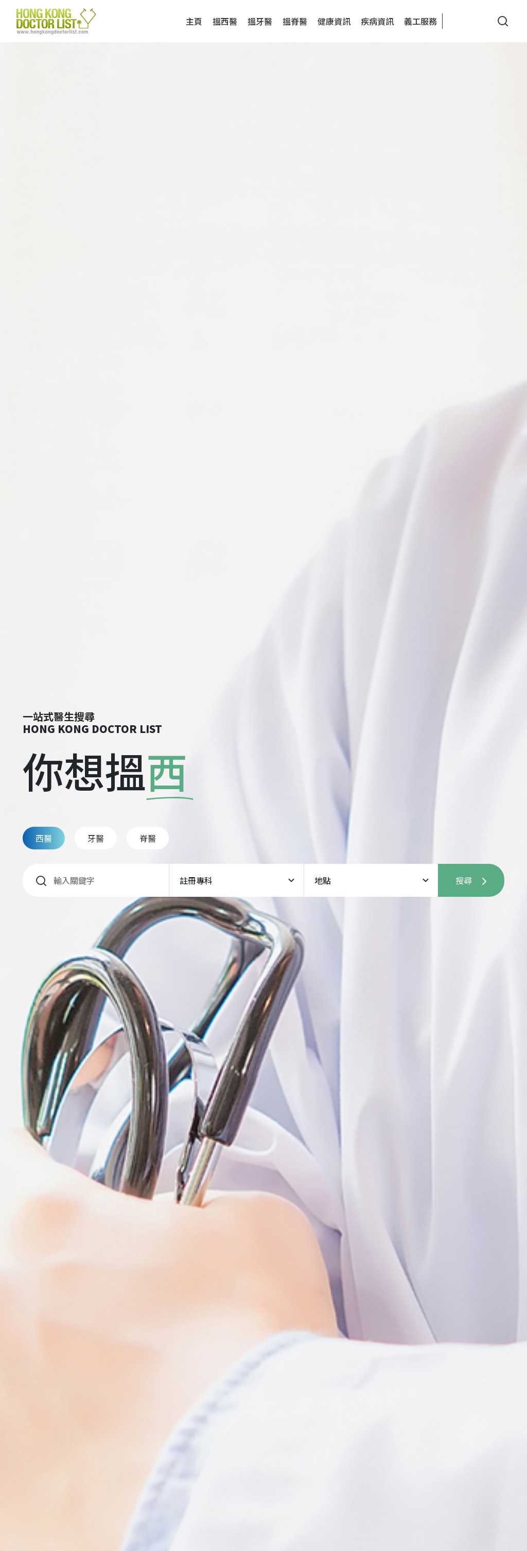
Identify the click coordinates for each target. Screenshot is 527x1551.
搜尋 (470, 880)
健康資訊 (334, 21)
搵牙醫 (260, 21)
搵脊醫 (295, 21)
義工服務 (420, 21)
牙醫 (95, 838)
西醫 (44, 838)
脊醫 (147, 838)
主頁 (194, 21)
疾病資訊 (377, 21)
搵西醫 (225, 21)
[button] (458, 21)
